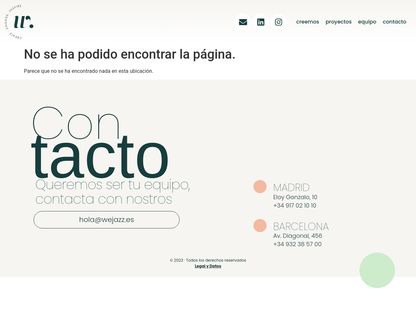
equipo (367, 21)
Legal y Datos (208, 266)
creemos (307, 21)
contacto (394, 21)
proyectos (339, 21)
